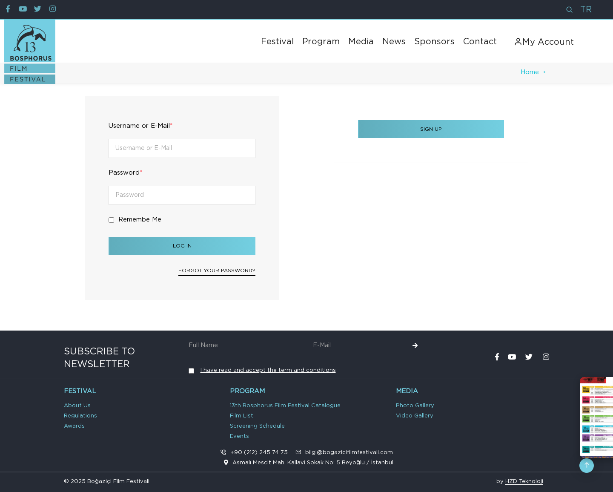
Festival (277, 41)
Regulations (80, 416)
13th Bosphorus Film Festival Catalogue (285, 406)
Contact (480, 41)
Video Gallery (414, 416)
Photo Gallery (415, 406)
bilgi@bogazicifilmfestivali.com (349, 452)
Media (361, 41)
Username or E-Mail (140, 126)
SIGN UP (431, 129)
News (394, 41)
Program (321, 41)
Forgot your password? (216, 270)
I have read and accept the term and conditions (268, 370)
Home (530, 72)
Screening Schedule (257, 426)
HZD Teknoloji (524, 481)
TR (586, 10)
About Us (77, 406)
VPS (548, 482)
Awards (74, 426)
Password (125, 173)
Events (239, 436)
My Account (544, 42)
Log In (182, 245)
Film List (241, 416)
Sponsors (434, 41)
